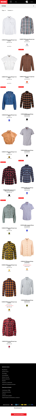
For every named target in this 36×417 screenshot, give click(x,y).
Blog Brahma (4, 369)
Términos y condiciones (7, 382)
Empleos (4, 380)
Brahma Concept (5, 377)
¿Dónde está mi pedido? (7, 395)
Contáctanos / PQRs (6, 390)
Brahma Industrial (6, 378)
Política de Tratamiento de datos (8, 384)
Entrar (32, 1)
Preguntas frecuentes (6, 392)
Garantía (4, 393)
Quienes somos (5, 371)
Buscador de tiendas (19, 414)
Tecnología (4, 373)
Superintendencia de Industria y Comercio (11, 397)
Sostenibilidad (5, 375)
